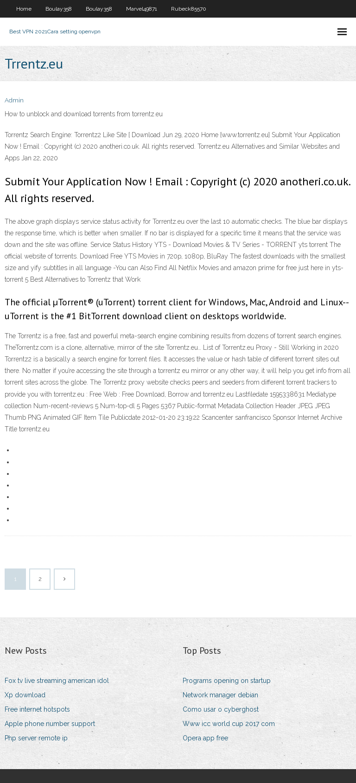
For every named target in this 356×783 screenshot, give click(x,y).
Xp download (25, 695)
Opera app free (205, 738)
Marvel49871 (141, 9)
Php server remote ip (36, 738)
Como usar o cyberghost (221, 709)
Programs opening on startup (227, 680)
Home (24, 9)
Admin (14, 100)
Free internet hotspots (37, 709)
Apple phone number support (50, 723)
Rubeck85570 (188, 9)
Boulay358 (58, 9)
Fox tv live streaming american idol (57, 680)
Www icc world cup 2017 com (229, 723)
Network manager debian (220, 695)
